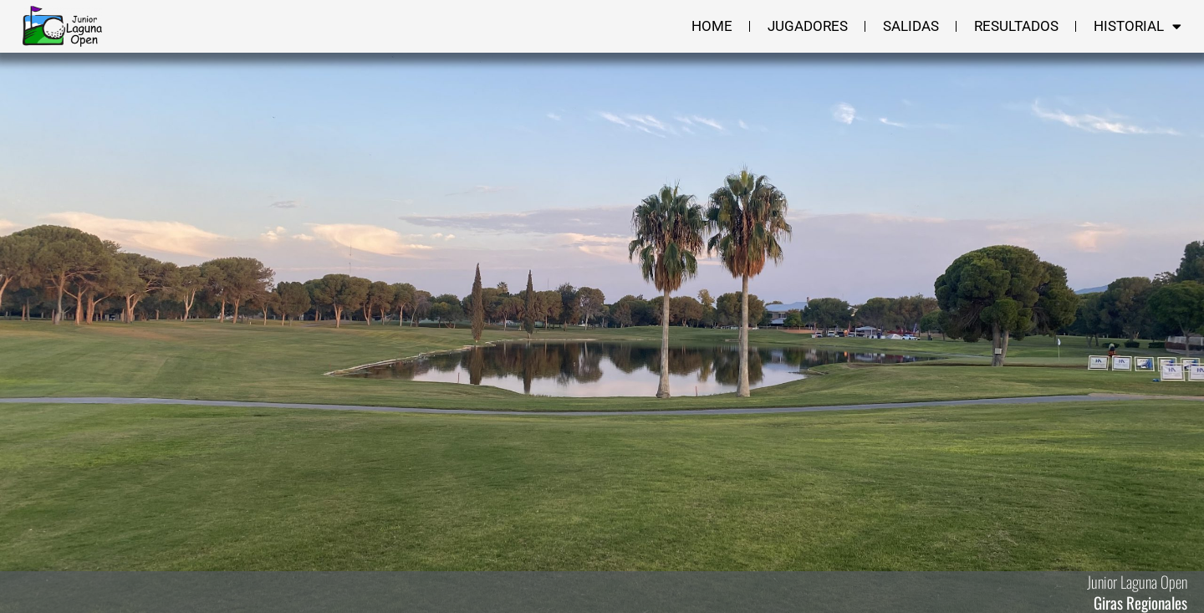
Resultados (1016, 26)
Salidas (911, 26)
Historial (1137, 25)
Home (711, 26)
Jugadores (808, 26)
